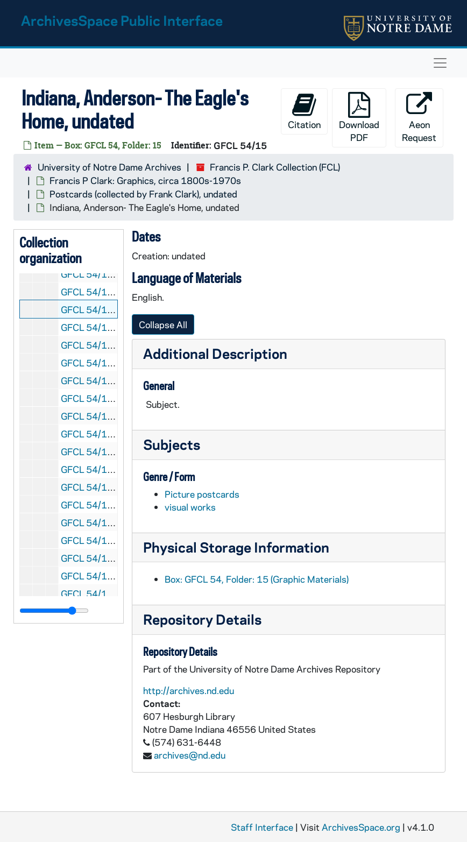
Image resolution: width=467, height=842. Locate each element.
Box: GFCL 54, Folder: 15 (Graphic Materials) (257, 579)
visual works (190, 507)
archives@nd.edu (189, 755)
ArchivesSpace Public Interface (122, 20)
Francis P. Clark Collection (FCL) (275, 167)
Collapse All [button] (163, 324)
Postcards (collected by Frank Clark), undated (143, 194)
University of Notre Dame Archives (109, 167)
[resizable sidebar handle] (54, 610)
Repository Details (202, 619)
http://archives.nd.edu (188, 690)
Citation (304, 111)
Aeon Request (419, 117)
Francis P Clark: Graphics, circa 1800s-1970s (145, 180)
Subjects (171, 444)
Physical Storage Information (236, 547)
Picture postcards (202, 494)
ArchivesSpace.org (361, 827)
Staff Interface (262, 827)
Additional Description (215, 353)
